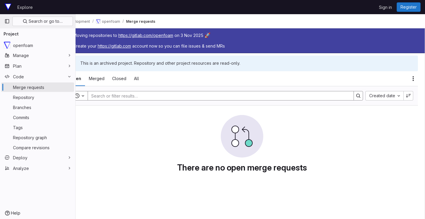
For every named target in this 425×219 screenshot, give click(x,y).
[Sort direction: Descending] (408, 95)
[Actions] (413, 78)
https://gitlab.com (131, 45)
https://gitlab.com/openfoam (162, 35)
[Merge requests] (37, 87)
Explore (25, 7)
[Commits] (37, 117)
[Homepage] (8, 7)
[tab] (92, 78)
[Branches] (37, 107)
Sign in (385, 7)
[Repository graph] (37, 137)
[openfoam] (37, 45)
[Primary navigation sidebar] (7, 21)
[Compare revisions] (37, 147)
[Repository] (37, 97)
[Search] (226, 95)
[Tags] (37, 127)
